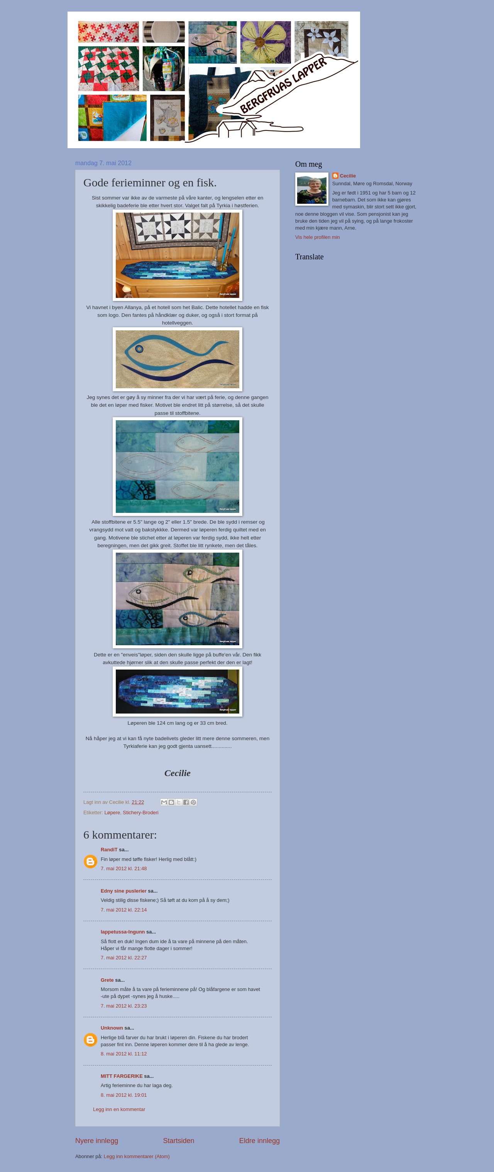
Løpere (112, 812)
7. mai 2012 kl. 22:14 (124, 910)
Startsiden (178, 1141)
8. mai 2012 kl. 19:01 (124, 1095)
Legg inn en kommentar (119, 1109)
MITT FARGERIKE (122, 1076)
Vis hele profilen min (317, 237)
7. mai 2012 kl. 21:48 (124, 868)
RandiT (109, 849)
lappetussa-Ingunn (123, 932)
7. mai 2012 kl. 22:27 (124, 958)
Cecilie (348, 176)
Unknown (112, 1028)
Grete (107, 980)
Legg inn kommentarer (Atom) (137, 1156)
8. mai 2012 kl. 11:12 (124, 1054)
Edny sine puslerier (124, 891)
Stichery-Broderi (140, 812)
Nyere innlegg (96, 1141)
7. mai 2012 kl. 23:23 (124, 1006)
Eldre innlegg (259, 1141)
